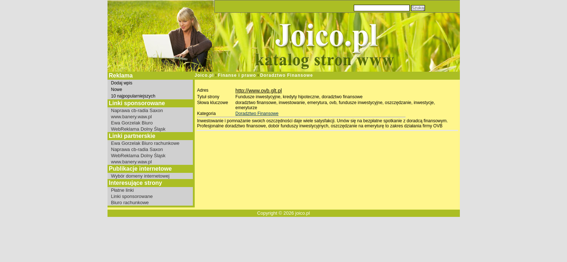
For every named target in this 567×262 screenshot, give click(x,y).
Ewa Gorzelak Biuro (132, 123)
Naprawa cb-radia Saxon (137, 110)
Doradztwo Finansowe (286, 75)
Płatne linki (122, 190)
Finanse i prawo (237, 75)
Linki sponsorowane (132, 196)
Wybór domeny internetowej (140, 176)
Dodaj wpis (122, 83)
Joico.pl (204, 75)
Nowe (116, 89)
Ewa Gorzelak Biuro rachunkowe (145, 143)
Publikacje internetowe (140, 169)
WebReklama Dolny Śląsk (138, 129)
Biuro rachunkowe (130, 202)
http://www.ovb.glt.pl (258, 91)
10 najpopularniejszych (133, 96)
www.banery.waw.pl (131, 116)
